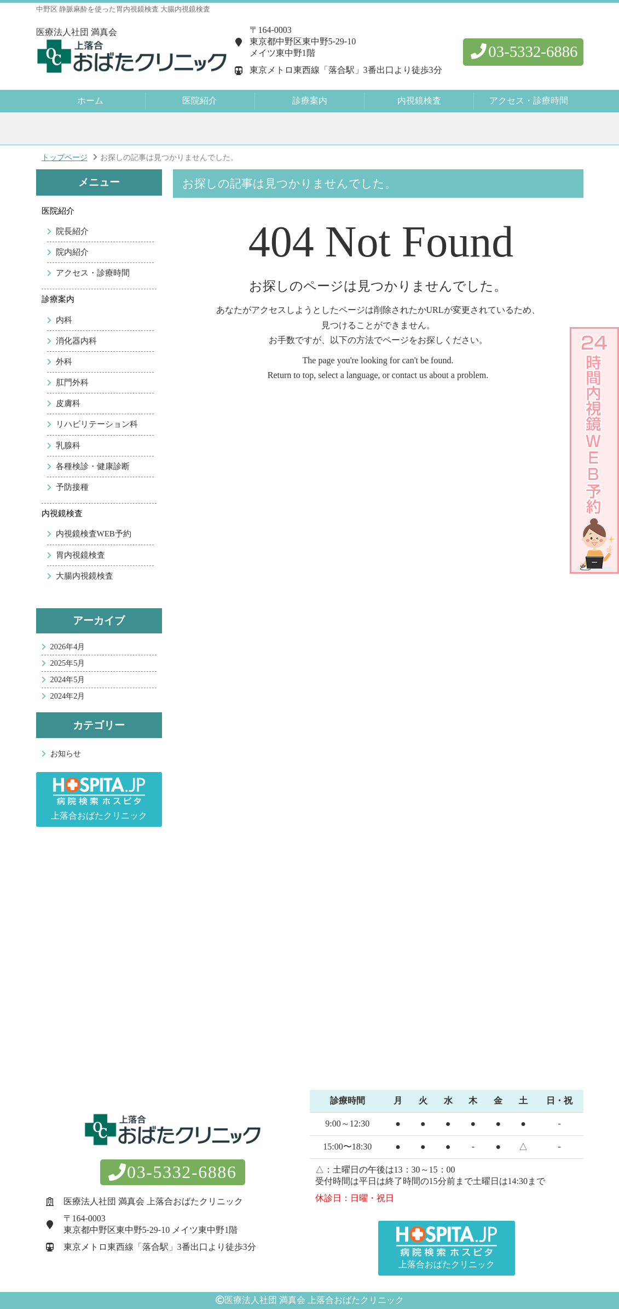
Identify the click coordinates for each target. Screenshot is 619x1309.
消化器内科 (76, 340)
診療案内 (58, 299)
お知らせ (65, 753)
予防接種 (72, 487)
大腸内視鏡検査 (84, 575)
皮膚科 (68, 403)
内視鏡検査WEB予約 (93, 533)
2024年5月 (67, 679)
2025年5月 (67, 663)
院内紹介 (72, 252)
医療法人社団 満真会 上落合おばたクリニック (314, 1300)
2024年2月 (67, 695)
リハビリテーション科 (97, 424)
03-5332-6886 (522, 51)
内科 (64, 320)
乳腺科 (68, 445)
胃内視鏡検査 (80, 555)
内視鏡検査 (62, 513)
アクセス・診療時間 (528, 100)
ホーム (90, 100)
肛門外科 (72, 382)
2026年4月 (67, 646)
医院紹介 (58, 211)
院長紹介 (72, 231)
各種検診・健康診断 (93, 466)
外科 (64, 361)
